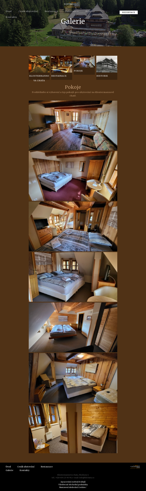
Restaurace (51, 11)
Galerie (9, 470)
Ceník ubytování (28, 11)
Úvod (9, 11)
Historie (102, 76)
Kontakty (11, 17)
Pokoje (78, 71)
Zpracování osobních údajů (73, 482)
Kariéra (90, 11)
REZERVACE (128, 12)
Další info (71, 11)
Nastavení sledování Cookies (72, 487)
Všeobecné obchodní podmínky (73, 484)
